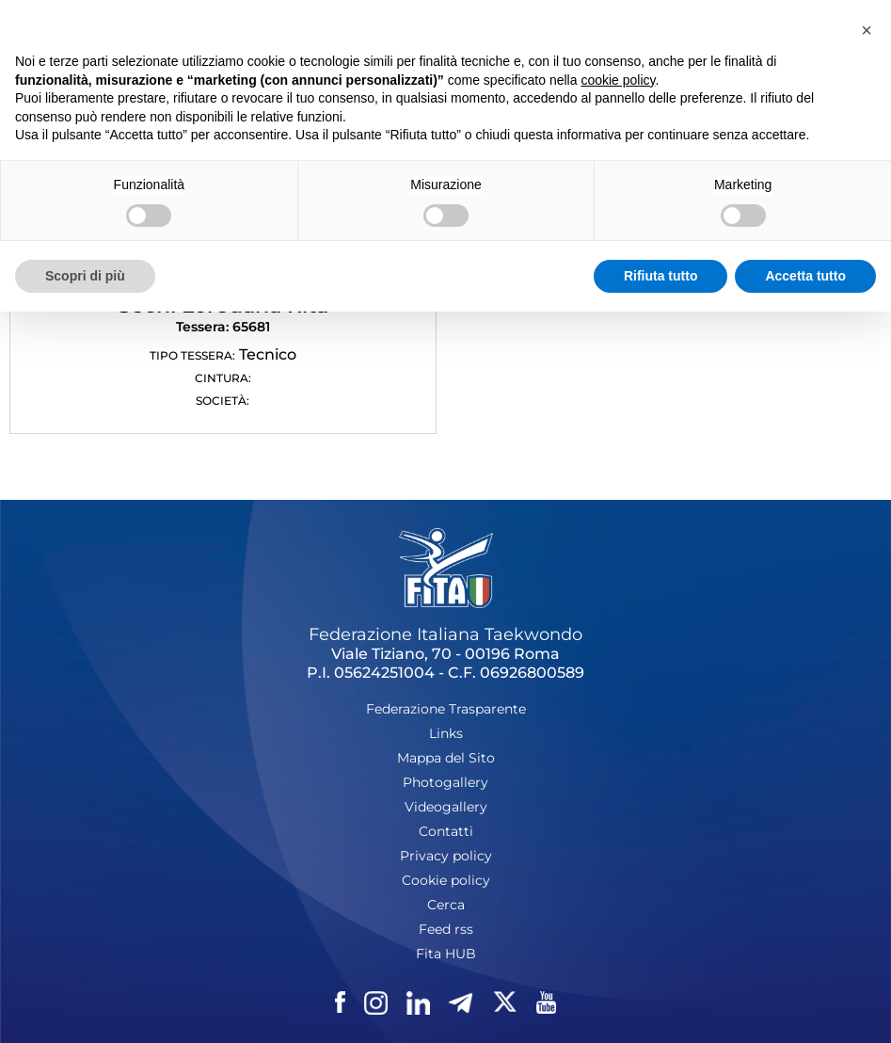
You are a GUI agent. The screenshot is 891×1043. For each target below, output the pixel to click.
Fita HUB (446, 953)
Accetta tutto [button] (805, 275)
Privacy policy (446, 855)
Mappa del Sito (446, 757)
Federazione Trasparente (446, 708)
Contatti (446, 831)
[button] (866, 30)
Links (446, 733)
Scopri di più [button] (85, 275)
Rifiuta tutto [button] (661, 275)
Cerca (446, 904)
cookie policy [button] (618, 80)
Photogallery (445, 782)
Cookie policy (446, 880)
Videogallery (446, 806)
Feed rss (446, 929)
